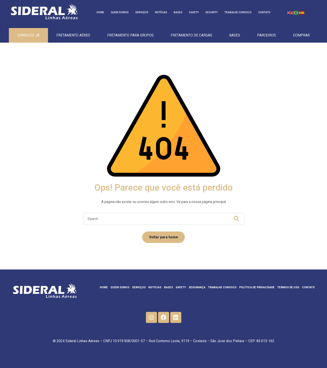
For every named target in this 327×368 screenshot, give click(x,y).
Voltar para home (163, 237)
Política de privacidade (257, 287)
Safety (194, 12)
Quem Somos (120, 12)
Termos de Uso (288, 287)
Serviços (141, 12)
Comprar (301, 35)
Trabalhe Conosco (238, 12)
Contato (264, 12)
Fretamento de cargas (191, 35)
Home (100, 12)
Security (211, 12)
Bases (178, 12)
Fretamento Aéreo (73, 35)
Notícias (161, 12)
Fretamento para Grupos (130, 35)
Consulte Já (28, 35)
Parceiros (266, 35)
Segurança (197, 287)
